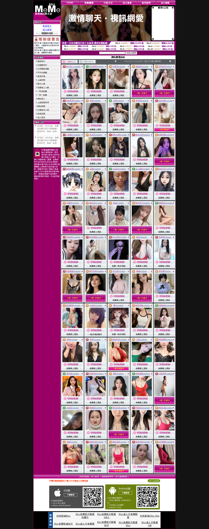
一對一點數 (42, 95)
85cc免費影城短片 (63, 524)
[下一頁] (143, 61)
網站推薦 (41, 106)
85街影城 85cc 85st (149, 516)
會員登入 (47, 26)
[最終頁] (157, 61)
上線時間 (41, 80)
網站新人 (41, 99)
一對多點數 (42, 91)
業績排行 (41, 61)
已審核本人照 (43, 110)
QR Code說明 (154, 481)
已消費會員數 (43, 69)
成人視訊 (41, 117)
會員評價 (41, 76)
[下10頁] (150, 61)
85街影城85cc (64, 516)
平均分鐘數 (42, 72)
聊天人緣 (41, 84)
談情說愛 (41, 114)
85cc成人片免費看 (85, 524)
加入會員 (47, 29)
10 (139, 61)
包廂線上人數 (43, 87)
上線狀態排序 (43, 102)
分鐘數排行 (42, 65)
